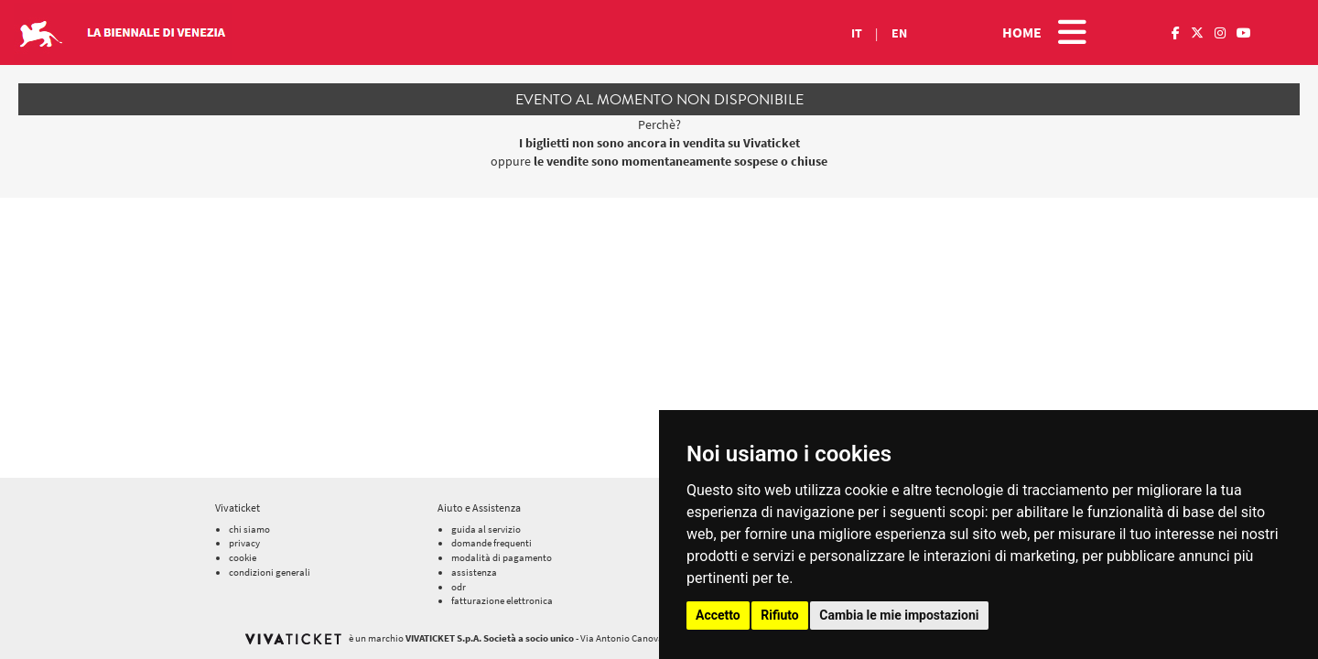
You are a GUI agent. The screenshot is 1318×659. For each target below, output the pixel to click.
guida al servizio (486, 529)
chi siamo (249, 529)
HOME (1022, 32)
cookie (242, 557)
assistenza (474, 572)
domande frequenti (491, 542)
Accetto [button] (718, 615)
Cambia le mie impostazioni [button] (898, 615)
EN (899, 33)
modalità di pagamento (501, 557)
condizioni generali (269, 572)
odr (458, 586)
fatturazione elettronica (502, 600)
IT (856, 33)
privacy (244, 542)
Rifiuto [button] (780, 615)
